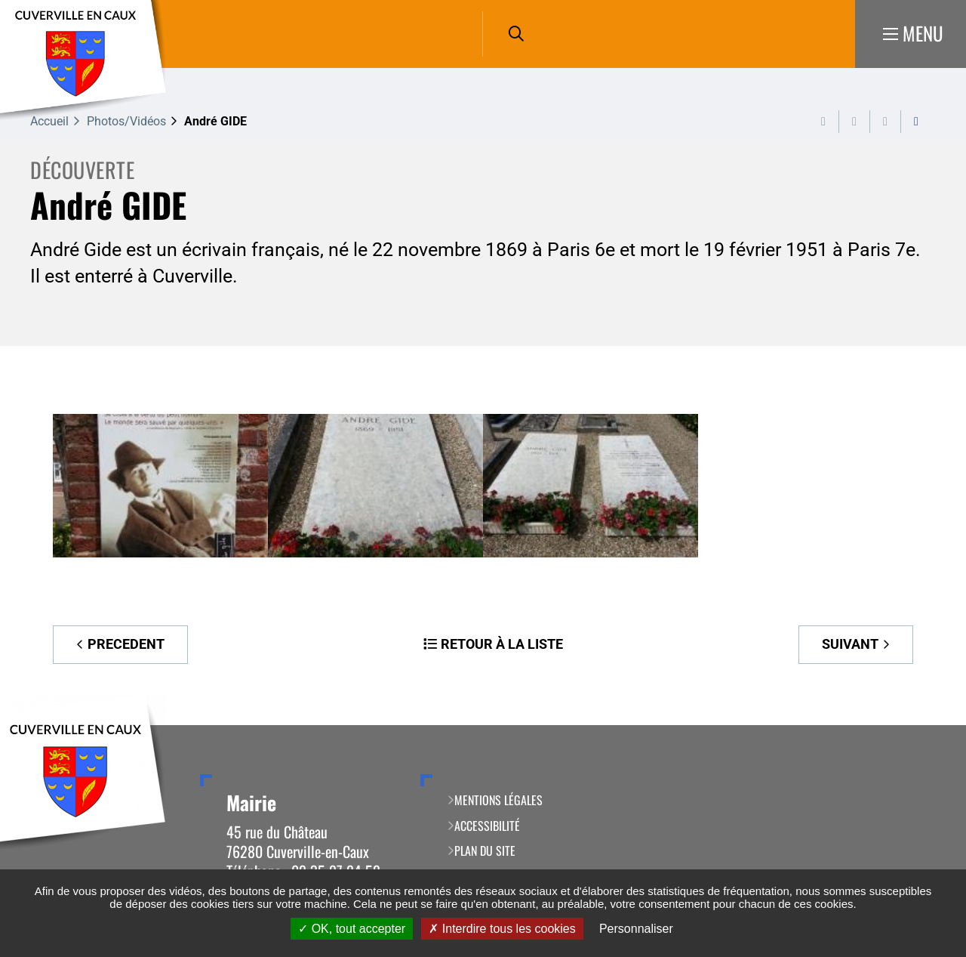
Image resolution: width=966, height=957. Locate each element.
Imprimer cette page (823, 121)
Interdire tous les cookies (502, 928)
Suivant (850, 644)
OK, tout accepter (351, 928)
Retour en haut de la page (932, 725)
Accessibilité (487, 825)
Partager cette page (916, 121)
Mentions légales (498, 800)
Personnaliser (636, 928)
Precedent (126, 644)
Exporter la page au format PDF (854, 121)
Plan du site (484, 850)
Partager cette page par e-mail (885, 121)
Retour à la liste (502, 644)
